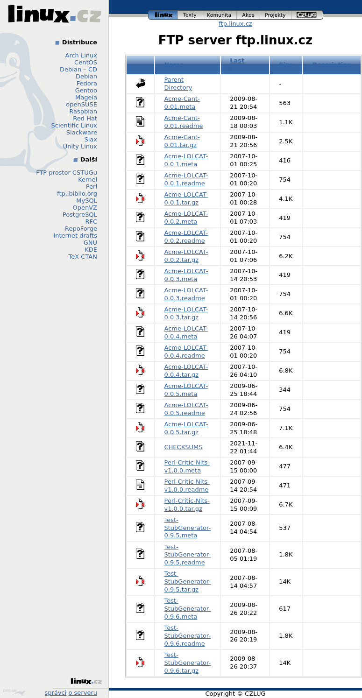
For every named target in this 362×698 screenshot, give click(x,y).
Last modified (245, 64)
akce (248, 15)
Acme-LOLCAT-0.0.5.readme (186, 409)
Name (174, 64)
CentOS (85, 62)
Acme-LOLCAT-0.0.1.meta (186, 160)
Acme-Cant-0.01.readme (183, 121)
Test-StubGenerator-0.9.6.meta (187, 608)
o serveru (83, 692)
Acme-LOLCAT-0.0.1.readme (186, 179)
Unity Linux (80, 146)
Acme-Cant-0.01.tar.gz (182, 141)
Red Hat (85, 118)
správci (56, 692)
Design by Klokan (14, 692)
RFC (91, 221)
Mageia (86, 97)
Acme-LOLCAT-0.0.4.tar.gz (186, 370)
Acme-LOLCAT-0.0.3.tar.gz (186, 313)
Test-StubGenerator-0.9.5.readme (187, 554)
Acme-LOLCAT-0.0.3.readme (186, 294)
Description (331, 64)
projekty (275, 15)
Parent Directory (178, 83)
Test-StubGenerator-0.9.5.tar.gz (187, 581)
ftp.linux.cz (235, 23)
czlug (307, 15)
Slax (90, 139)
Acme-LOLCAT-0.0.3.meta (186, 275)
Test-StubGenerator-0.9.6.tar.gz (187, 662)
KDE (91, 249)
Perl (91, 186)
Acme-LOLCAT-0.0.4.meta (186, 332)
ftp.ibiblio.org (77, 193)
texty (190, 15)
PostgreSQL (80, 214)
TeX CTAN (83, 256)
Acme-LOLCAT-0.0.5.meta (186, 389)
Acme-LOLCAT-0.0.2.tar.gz (186, 255)
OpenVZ (84, 207)
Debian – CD (78, 69)
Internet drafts (75, 235)
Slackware (81, 132)
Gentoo (86, 90)
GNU (90, 242)
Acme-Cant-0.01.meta (182, 102)
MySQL (86, 200)
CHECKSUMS (183, 447)
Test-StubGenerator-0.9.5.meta (187, 527)
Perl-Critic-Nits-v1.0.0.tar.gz (187, 504)
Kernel (87, 179)
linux (163, 15)
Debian (86, 76)
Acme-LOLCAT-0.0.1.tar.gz (186, 198)
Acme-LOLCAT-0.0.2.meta (186, 217)
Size (286, 64)
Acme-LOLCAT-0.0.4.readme (186, 351)
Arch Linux (81, 55)
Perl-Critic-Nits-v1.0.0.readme (187, 485)
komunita (219, 15)
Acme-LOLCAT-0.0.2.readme (186, 236)
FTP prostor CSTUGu (66, 172)
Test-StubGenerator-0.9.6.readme (187, 635)
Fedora (87, 83)
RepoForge (81, 228)
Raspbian (83, 111)
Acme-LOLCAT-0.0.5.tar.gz (186, 428)
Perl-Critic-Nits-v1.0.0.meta (187, 466)
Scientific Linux (74, 125)
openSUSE (81, 104)
